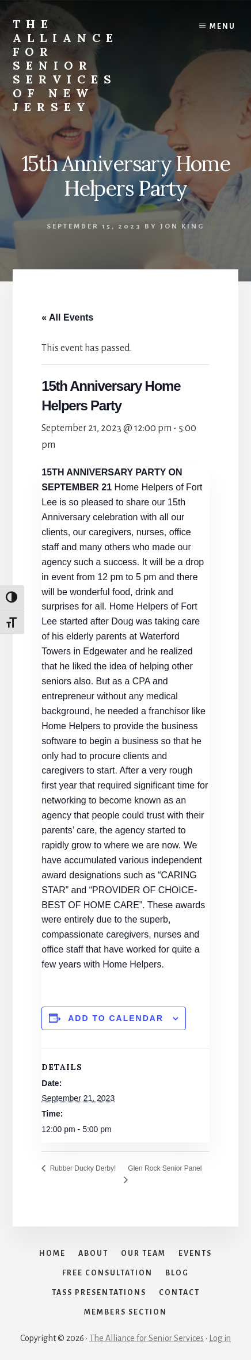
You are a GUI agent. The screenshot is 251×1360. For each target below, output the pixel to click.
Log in (220, 1338)
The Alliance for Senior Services (146, 1338)
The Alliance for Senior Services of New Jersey (66, 65)
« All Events (67, 317)
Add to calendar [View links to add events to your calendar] (115, 1018)
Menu (222, 26)
